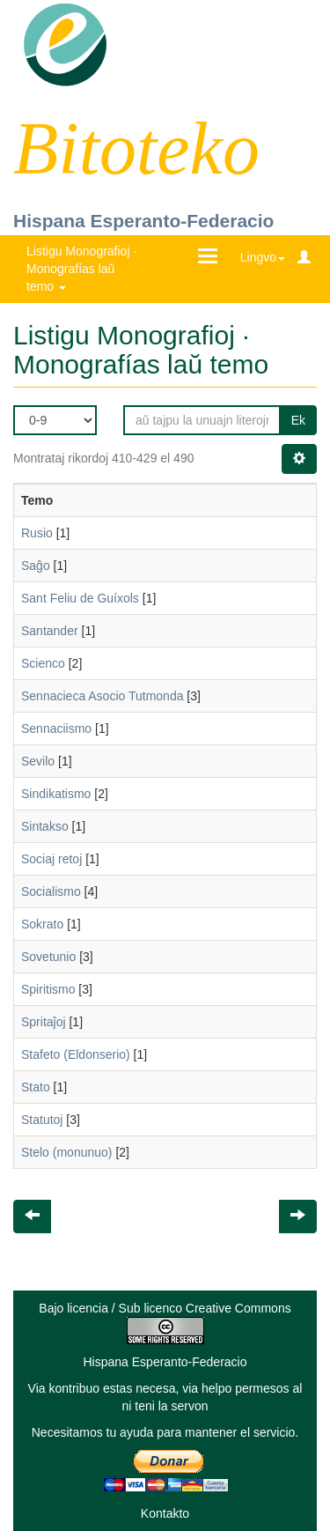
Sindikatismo (56, 794)
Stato (35, 1087)
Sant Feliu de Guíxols (80, 598)
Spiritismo (48, 989)
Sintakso (45, 826)
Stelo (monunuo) (67, 1152)
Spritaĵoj (43, 1022)
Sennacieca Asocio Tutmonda (102, 696)
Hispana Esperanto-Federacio (143, 221)
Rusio (37, 533)
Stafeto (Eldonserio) (75, 1054)
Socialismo (51, 891)
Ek (298, 420)
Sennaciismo (56, 728)
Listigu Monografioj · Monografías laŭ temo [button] (81, 268)
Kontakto (165, 1513)
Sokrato (42, 924)
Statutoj (41, 1120)
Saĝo (35, 565)
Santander (49, 631)
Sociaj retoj (51, 859)
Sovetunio (48, 957)
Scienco (43, 663)
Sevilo (38, 761)
